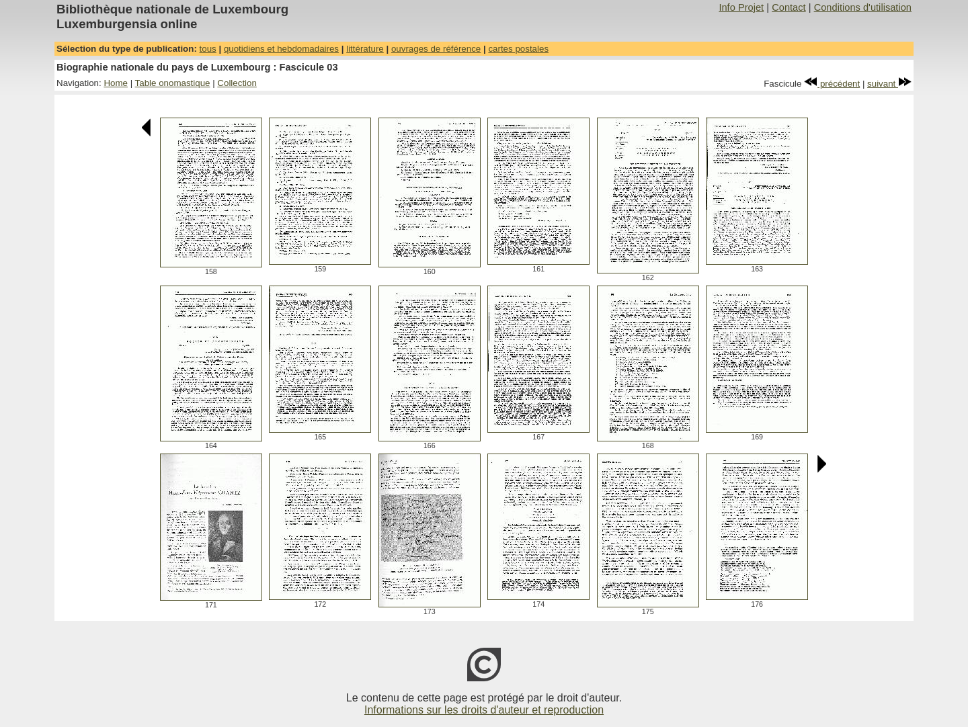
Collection (237, 83)
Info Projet (741, 7)
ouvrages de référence (436, 49)
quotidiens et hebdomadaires (281, 49)
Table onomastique (172, 83)
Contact (789, 7)
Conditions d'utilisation (863, 7)
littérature (365, 49)
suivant (889, 84)
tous (208, 49)
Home (116, 83)
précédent (832, 84)
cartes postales (518, 49)
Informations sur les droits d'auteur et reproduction (484, 710)
